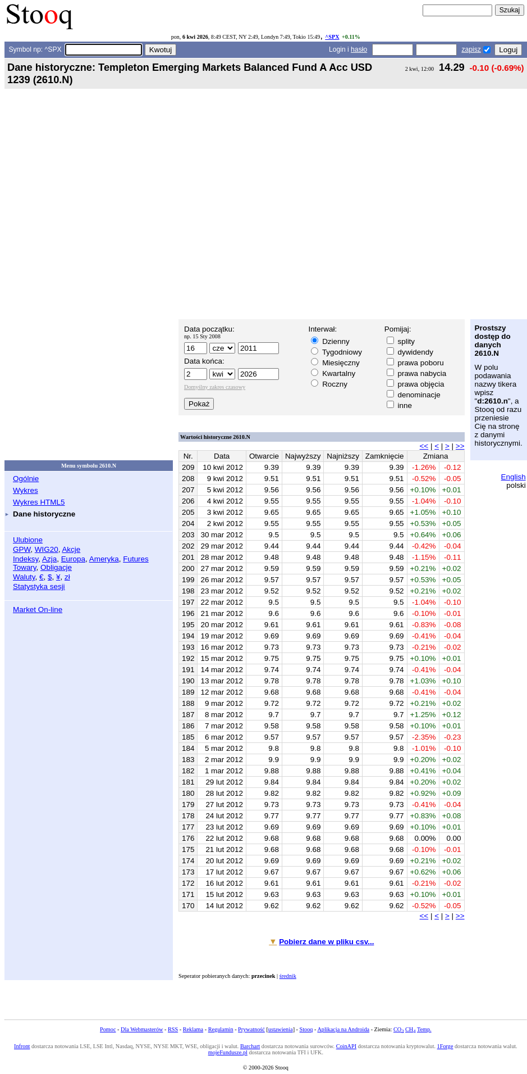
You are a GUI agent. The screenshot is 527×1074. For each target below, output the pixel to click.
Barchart (250, 1046)
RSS (173, 1029)
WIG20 (46, 549)
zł (67, 577)
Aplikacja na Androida (343, 1029)
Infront (22, 1046)
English (513, 477)
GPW (21, 549)
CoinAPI (346, 1046)
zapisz (470, 49)
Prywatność (251, 1029)
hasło (359, 49)
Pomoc (108, 1029)
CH (410, 1029)
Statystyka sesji (39, 586)
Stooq (306, 1029)
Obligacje (56, 567)
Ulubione (28, 540)
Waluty (24, 577)
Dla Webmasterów (142, 1029)
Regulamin (220, 1029)
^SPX (332, 37)
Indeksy (25, 559)
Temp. (424, 1029)
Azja (49, 559)
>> (460, 446)
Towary (24, 567)
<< (424, 446)
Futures (136, 559)
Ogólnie (26, 478)
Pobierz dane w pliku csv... (326, 941)
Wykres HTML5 (39, 502)
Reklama (193, 1029)
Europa (73, 559)
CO (398, 1029)
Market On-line (37, 609)
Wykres (25, 490)
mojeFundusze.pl (228, 1052)
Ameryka (104, 559)
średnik (287, 976)
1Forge (445, 1046)
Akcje (71, 549)
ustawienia (280, 1029)
